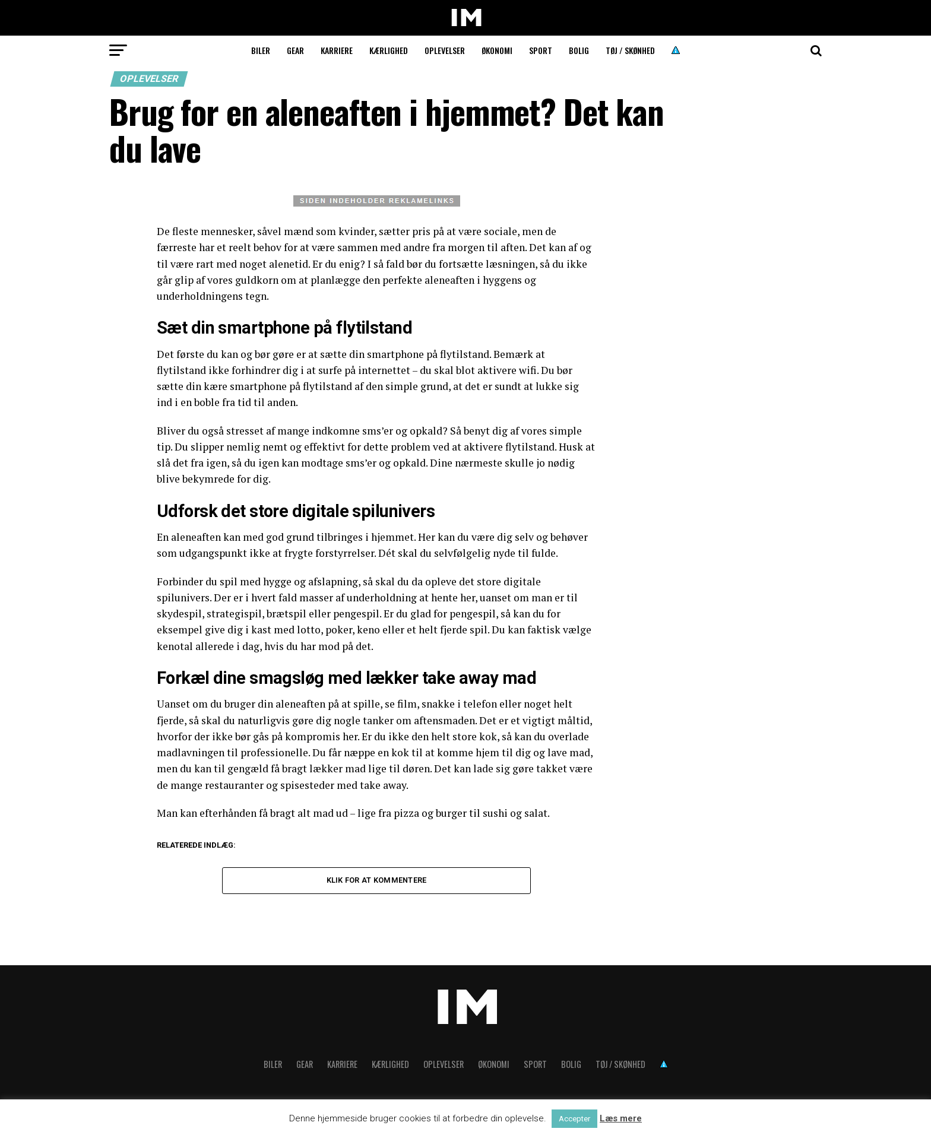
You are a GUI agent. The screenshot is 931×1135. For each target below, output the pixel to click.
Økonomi (497, 50)
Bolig (579, 50)
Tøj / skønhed (630, 50)
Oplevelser (445, 50)
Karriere (337, 50)
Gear (295, 50)
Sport (540, 50)
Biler (260, 50)
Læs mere (621, 1118)
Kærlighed (388, 50)
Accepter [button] (574, 1118)
